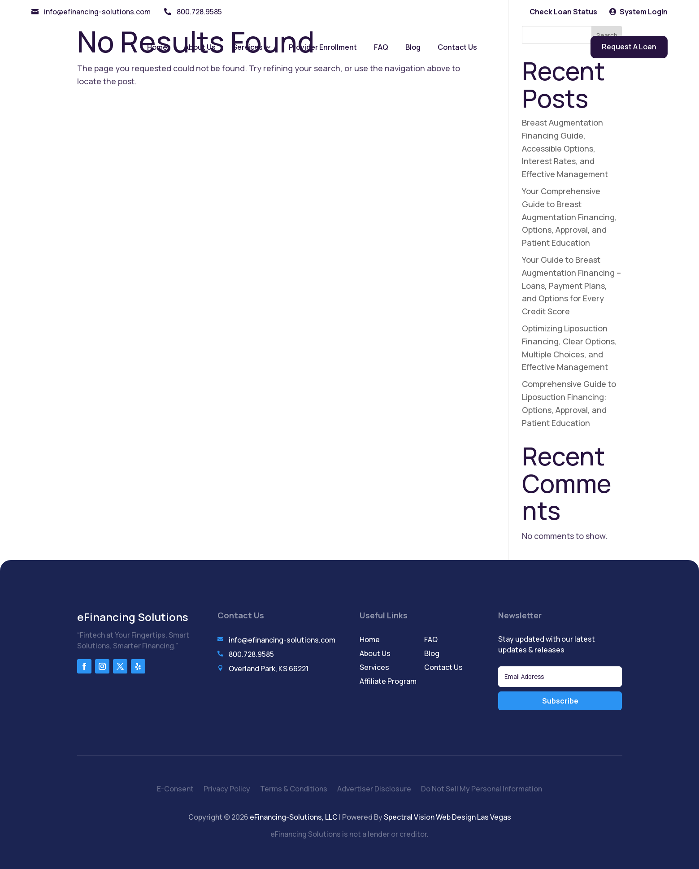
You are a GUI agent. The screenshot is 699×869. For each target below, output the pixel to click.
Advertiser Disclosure (374, 790)
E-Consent (175, 790)
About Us (200, 47)
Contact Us (457, 47)
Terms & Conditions (293, 790)
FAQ (381, 47)
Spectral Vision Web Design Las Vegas (447, 817)
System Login (644, 12)
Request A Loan (629, 47)
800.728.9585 (199, 12)
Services (248, 47)
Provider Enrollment (323, 47)
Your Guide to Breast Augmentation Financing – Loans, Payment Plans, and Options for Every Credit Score (571, 285)
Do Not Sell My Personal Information (481, 790)
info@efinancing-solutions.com (97, 12)
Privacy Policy (227, 790)
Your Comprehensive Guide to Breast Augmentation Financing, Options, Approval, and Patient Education (569, 217)
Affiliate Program (388, 681)
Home (157, 47)
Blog (413, 47)
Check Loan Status (563, 12)
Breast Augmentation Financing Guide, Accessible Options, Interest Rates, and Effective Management (565, 148)
